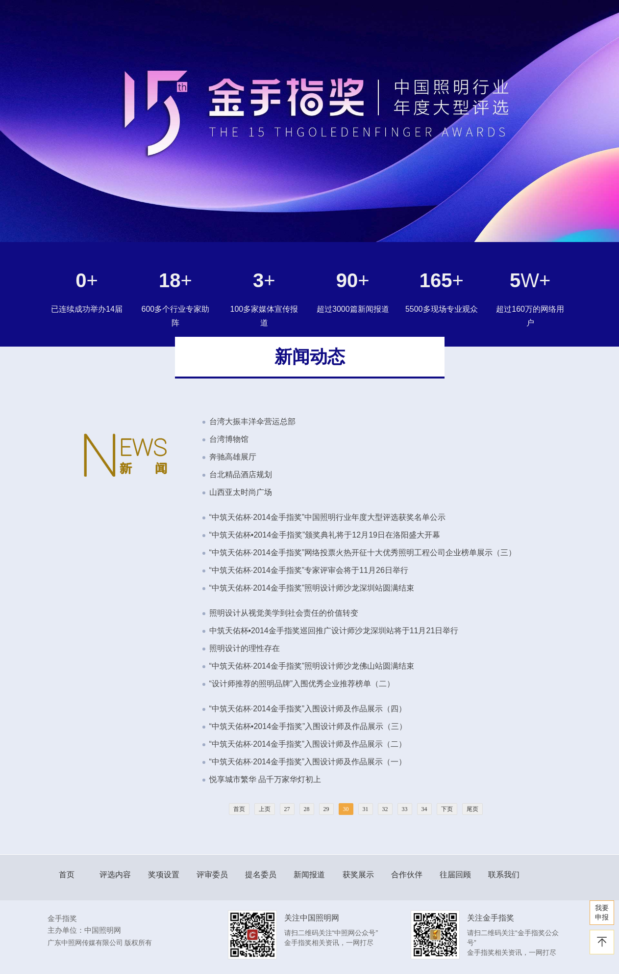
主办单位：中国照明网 (84, 930)
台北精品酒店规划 (240, 474)
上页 (265, 809)
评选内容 (115, 874)
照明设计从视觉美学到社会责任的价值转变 (283, 613)
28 (307, 809)
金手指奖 (62, 918)
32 (385, 809)
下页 (447, 809)
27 (287, 809)
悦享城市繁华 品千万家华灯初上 (265, 779)
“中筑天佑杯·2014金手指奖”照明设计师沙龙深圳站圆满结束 (312, 588)
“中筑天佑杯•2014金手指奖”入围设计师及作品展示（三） (308, 726)
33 (405, 809)
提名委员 (260, 874)
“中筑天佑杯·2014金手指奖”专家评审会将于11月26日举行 (308, 570)
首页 (239, 809)
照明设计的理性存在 (244, 648)
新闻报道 (309, 874)
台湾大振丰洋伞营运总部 (252, 421)
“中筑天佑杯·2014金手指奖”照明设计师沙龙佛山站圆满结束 (312, 666)
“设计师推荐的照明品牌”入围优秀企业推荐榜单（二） (302, 683)
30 (346, 809)
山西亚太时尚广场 (240, 492)
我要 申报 (602, 912)
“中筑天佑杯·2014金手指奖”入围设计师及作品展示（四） (308, 708)
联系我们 (504, 874)
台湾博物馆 (228, 439)
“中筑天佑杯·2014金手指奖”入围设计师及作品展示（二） (308, 744)
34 (424, 809)
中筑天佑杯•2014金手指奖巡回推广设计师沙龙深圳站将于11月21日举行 (334, 630)
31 (366, 809)
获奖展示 (358, 874)
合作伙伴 (406, 874)
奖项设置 (163, 874)
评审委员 (212, 874)
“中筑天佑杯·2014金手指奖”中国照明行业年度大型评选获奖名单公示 (327, 517)
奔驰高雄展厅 (232, 457)
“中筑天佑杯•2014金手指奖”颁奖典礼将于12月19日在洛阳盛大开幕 (324, 535)
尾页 (472, 809)
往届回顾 (455, 874)
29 (326, 809)
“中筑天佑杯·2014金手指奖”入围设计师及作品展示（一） (308, 762)
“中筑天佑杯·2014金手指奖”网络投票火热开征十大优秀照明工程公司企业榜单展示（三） (363, 552)
